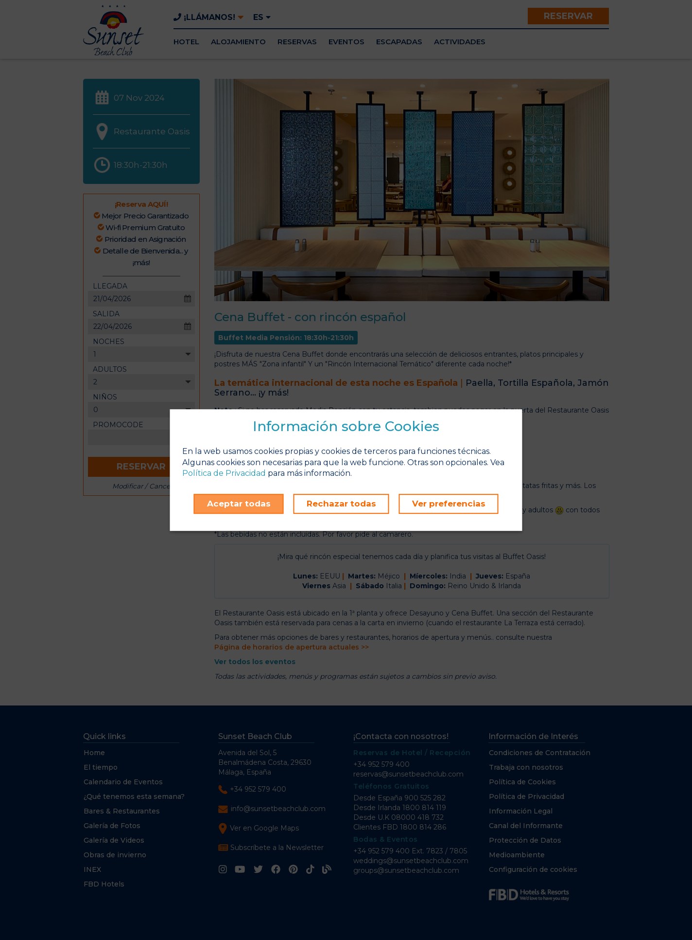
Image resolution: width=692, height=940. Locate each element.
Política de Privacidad (224, 473)
